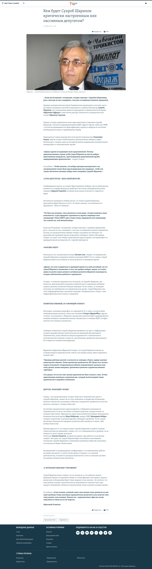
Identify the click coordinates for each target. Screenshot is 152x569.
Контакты (19, 535)
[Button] (96, 31)
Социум (49, 543)
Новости (49, 532)
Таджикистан (51, 558)
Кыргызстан (20, 561)
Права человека (51, 547)
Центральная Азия (52, 535)
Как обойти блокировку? (24, 539)
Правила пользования (23, 543)
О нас (18, 532)
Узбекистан (81, 558)
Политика (49, 539)
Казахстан (19, 558)
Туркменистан (52, 561)
